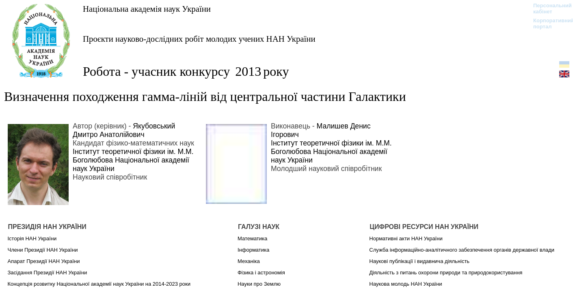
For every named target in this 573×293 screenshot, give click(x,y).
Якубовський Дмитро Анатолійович (124, 130)
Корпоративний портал (548, 23)
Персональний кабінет (548, 8)
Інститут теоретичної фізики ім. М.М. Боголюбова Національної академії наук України (133, 160)
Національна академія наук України (147, 8)
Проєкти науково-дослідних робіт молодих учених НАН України (199, 38)
